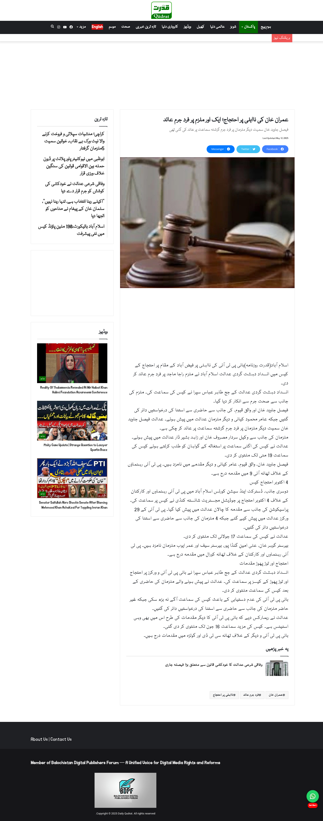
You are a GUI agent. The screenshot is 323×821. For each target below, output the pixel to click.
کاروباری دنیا (170, 27)
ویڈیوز (187, 27)
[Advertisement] (161, 74)
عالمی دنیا (217, 27)
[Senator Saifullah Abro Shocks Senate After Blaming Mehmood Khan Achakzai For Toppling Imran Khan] (72, 478)
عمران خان (276, 695)
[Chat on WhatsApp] (313, 796)
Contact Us (61, 739)
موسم (112, 27)
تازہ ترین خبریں (146, 27)
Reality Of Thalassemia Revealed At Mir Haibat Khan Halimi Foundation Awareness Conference (73, 390)
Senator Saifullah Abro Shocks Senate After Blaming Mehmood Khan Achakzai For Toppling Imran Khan (73, 505)
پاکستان (249, 27)
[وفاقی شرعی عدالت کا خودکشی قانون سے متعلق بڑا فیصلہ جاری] (277, 668)
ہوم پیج (266, 27)
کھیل (200, 27)
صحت (125, 27)
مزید (82, 27)
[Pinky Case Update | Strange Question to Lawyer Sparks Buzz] (72, 421)
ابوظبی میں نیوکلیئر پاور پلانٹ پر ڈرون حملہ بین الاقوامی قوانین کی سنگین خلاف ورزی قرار (200, 40)
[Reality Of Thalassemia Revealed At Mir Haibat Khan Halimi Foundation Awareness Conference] (72, 363)
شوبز (233, 27)
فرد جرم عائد (251, 695)
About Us (39, 739)
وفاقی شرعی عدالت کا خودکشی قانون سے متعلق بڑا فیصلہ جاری (213, 665)
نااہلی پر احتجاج (223, 695)
